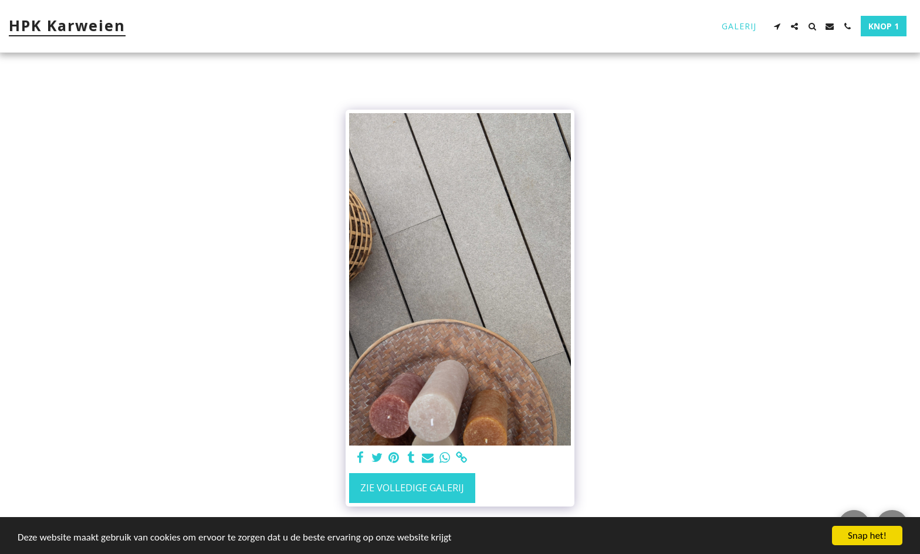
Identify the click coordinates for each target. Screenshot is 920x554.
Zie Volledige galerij (412, 487)
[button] (777, 26)
